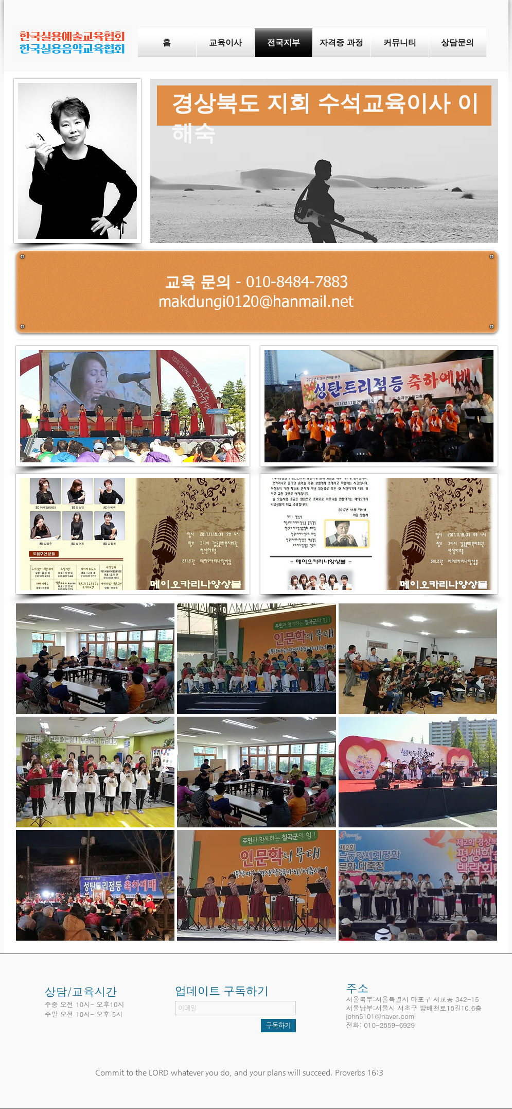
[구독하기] (278, 1025)
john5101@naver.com (380, 1016)
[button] (95, 658)
